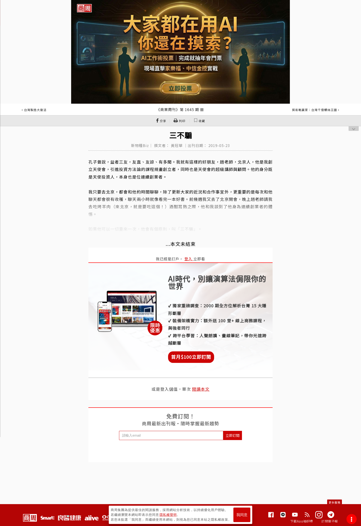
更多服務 (335, 502)
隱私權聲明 (168, 515)
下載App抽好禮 (301, 521)
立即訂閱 (232, 435)
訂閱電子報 (329, 521)
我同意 (241, 515)
